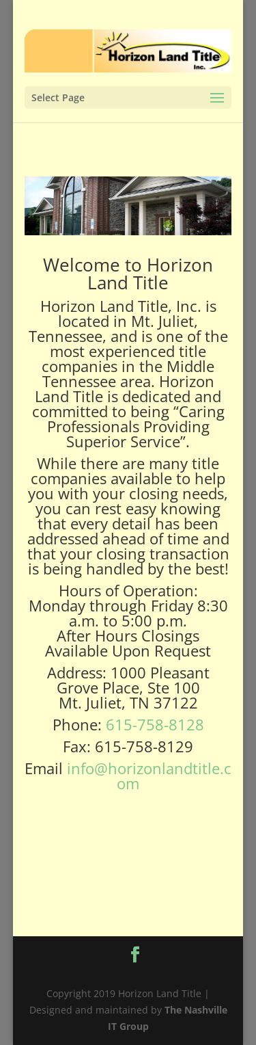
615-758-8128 (155, 724)
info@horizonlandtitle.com (149, 775)
